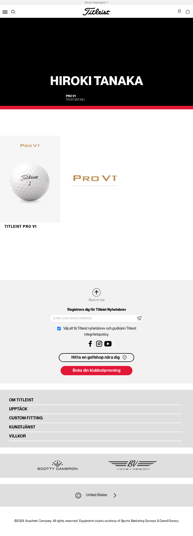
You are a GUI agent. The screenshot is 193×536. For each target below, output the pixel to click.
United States (96, 495)
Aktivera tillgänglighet (95, 3)
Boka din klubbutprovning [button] (96, 370)
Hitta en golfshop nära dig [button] (99, 357)
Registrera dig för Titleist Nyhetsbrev (96, 309)
